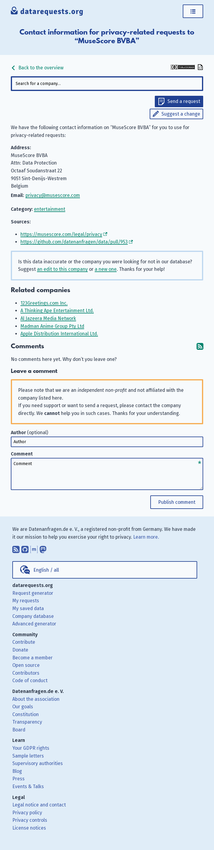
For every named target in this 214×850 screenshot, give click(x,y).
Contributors (25, 673)
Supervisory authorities (37, 763)
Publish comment (176, 502)
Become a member (32, 658)
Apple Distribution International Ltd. (59, 334)
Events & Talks (28, 786)
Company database (33, 616)
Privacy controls (29, 820)
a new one (106, 269)
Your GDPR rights (30, 748)
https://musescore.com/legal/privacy (61, 234)
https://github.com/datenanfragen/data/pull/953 (74, 242)
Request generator (32, 593)
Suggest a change (180, 114)
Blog (17, 771)
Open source (26, 665)
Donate (20, 650)
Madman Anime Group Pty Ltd (52, 326)
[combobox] (107, 83)
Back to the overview (37, 68)
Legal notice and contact (39, 805)
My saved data (28, 608)
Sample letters (28, 756)
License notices (29, 828)
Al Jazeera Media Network (48, 318)
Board (18, 730)
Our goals (22, 706)
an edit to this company (62, 269)
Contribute (23, 642)
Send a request (183, 101)
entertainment (49, 209)
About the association (36, 699)
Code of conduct (29, 680)
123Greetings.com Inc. (44, 303)
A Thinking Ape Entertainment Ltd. (57, 310)
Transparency (27, 722)
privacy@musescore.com (53, 195)
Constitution (25, 714)
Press (18, 779)
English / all (46, 570)
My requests (25, 600)
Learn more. (146, 537)
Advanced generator (34, 624)
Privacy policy (27, 812)
